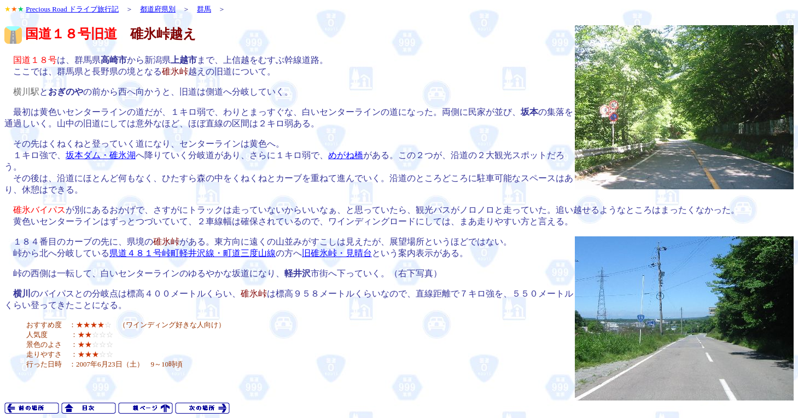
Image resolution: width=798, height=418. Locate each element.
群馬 (204, 9)
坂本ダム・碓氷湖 (101, 155)
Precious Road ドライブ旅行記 (72, 9)
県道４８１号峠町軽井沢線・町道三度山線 (192, 253)
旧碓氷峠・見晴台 (337, 253)
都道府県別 (158, 9)
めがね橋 (345, 155)
